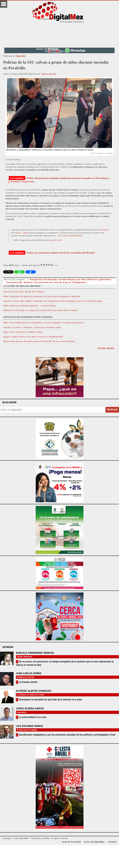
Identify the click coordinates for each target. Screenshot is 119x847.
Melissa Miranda (48, 74)
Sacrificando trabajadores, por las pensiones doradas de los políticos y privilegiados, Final (66, 734)
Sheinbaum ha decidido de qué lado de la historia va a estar (50, 699)
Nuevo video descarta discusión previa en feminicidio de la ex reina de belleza (39, 341)
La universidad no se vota (32, 717)
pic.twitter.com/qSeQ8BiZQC (70, 235)
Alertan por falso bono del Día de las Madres (23, 291)
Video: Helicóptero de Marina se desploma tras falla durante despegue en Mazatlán (41, 296)
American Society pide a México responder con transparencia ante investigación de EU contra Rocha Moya (52, 301)
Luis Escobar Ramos (29, 726)
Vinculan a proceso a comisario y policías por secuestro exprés (32, 327)
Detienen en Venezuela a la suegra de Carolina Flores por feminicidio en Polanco (40, 310)
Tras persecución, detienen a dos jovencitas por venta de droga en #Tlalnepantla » (46, 282)
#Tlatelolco (104, 229)
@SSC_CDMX (22, 232)
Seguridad (21, 56)
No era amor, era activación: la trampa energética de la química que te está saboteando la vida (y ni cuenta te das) (64, 663)
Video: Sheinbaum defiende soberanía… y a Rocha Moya (29, 305)
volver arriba (105, 348)
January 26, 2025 (55, 240)
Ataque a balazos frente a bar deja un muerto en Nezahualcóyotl (33, 336)
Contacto (112, 841)
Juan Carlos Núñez (28, 673)
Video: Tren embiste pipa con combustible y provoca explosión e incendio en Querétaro (43, 322)
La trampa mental (27, 682)
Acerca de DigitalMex (94, 841)
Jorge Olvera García (30, 708)
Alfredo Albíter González (33, 691)
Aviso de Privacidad (71, 841)
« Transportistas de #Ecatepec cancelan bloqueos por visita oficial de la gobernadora (69, 279)
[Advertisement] (59, 34)
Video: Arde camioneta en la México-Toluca (23, 332)
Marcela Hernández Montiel (35, 653)
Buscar (112, 410)
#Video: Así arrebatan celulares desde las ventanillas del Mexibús (60, 252)
